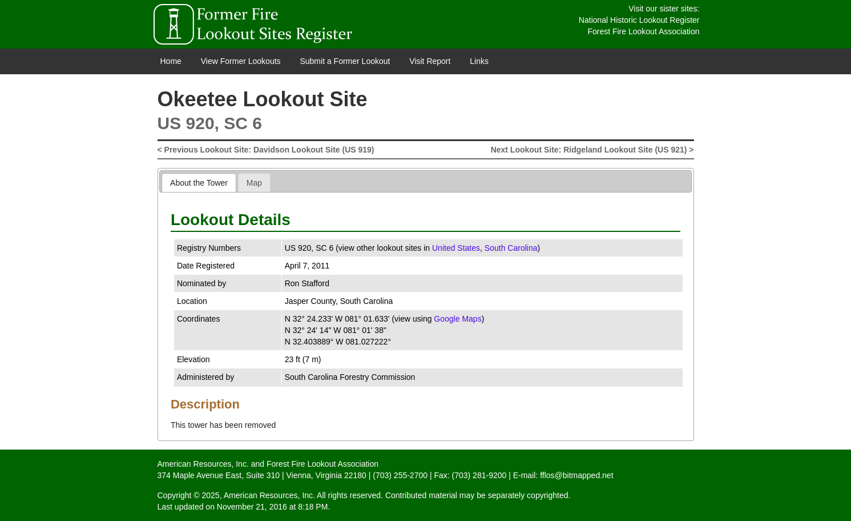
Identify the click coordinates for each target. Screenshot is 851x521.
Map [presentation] (254, 182)
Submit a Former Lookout (345, 61)
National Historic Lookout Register (639, 20)
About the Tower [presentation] (199, 182)
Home (171, 61)
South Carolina (511, 248)
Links (479, 61)
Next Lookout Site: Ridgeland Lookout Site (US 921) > (592, 149)
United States (456, 248)
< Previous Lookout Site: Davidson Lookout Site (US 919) (266, 149)
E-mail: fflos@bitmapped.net (563, 475)
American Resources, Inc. (203, 463)
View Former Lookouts (241, 61)
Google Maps (457, 318)
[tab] (199, 182)
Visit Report (429, 61)
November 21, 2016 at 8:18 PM (272, 506)
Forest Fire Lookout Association (643, 31)
